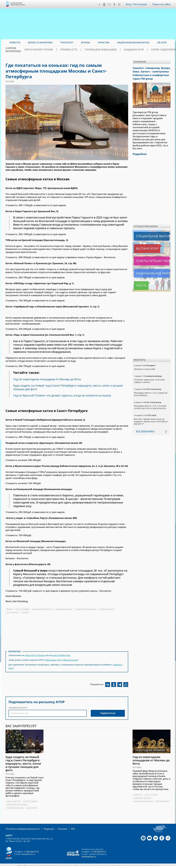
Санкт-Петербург (23, 609)
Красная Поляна (140, 802)
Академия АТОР (130, 49)
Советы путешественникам (149, 258)
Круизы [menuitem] (85, 42)
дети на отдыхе (151, 792)
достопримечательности (42, 609)
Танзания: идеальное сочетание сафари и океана (149, 378)
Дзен (100, 4)
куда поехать (32, 805)
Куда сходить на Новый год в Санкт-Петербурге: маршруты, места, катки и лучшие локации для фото (69, 387)
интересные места (107, 609)
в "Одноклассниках (69, 659)
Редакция (44, 826)
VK (110, 4)
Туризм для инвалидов (102, 49)
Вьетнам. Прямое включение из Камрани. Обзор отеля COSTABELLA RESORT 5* (151, 419)
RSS (66, 826)
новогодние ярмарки (64, 609)
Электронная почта (17, 705)
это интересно (12, 612)
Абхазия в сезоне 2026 (144, 366)
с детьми (25, 612)
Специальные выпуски (146, 233)
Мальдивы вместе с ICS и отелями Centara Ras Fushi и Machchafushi (150, 404)
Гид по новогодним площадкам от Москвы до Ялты (48, 379)
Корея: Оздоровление (157, 49)
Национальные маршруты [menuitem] (133, 42)
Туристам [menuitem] (103, 42)
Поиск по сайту (162, 4)
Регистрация (141, 4)
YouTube (105, 4)
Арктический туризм (51, 49)
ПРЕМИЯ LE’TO (76, 49)
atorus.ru (145, 863)
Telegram (119, 4)
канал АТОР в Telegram (35, 655)
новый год (138, 792)
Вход (129, 4)
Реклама (57, 826)
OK (115, 4)
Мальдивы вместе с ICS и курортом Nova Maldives (151, 391)
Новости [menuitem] (14, 42)
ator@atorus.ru (28, 851)
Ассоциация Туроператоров (17, 4)
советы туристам (13, 799)
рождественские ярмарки (86, 609)
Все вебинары (144, 428)
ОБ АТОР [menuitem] (162, 42)
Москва (10, 609)
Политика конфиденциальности (21, 826)
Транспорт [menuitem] (66, 42)
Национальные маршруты (148, 270)
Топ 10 (138, 283)
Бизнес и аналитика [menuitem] (40, 42)
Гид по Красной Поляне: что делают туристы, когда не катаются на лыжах (63, 395)
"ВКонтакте (51, 659)
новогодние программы (143, 799)
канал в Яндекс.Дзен (62, 655)
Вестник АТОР (141, 246)
